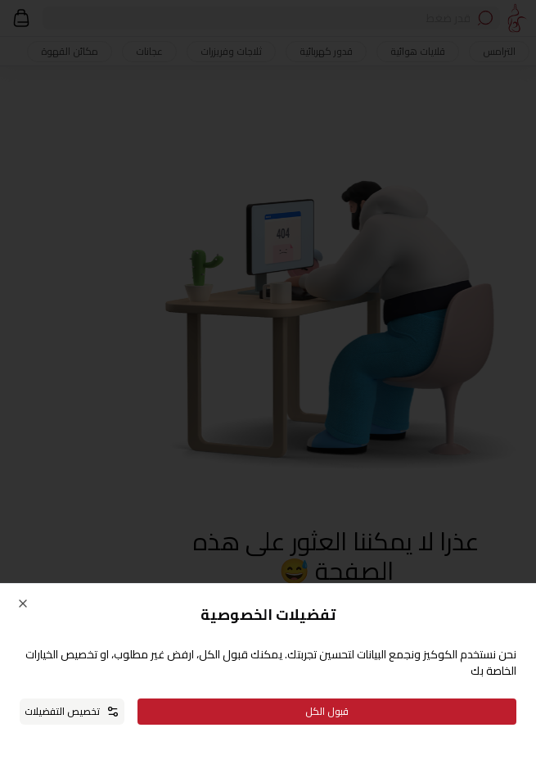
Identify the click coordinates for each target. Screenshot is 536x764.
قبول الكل (327, 711)
